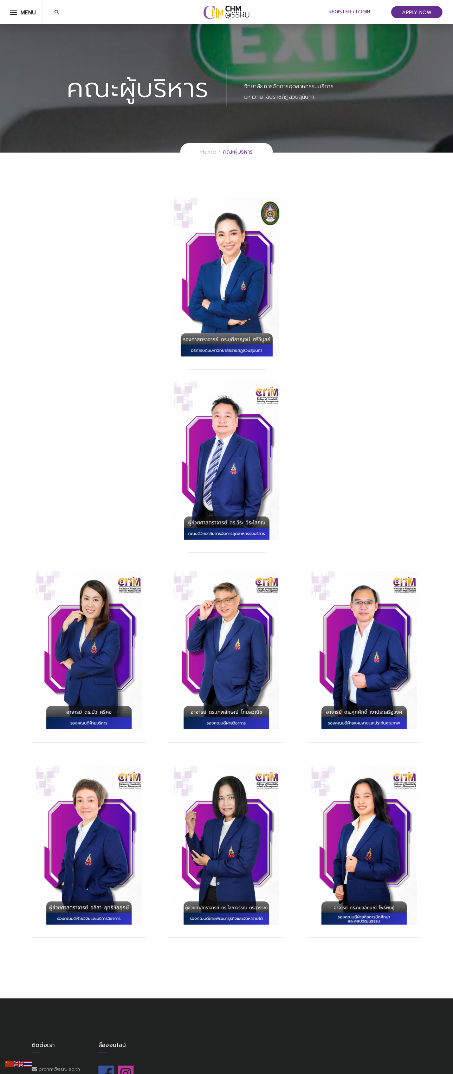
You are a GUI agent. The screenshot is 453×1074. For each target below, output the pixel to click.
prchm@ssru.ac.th (59, 1069)
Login (363, 11)
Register (340, 11)
